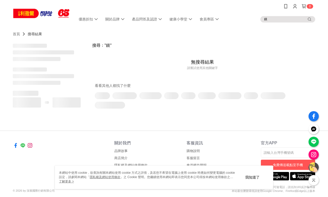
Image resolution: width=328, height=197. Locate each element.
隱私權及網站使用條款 (105, 177)
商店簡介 (121, 158)
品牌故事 (121, 151)
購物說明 (193, 151)
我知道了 (252, 177)
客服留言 (193, 158)
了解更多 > (66, 181)
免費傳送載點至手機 (288, 165)
